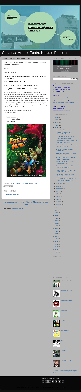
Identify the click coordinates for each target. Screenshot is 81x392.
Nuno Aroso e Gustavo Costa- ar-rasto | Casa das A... (66, 154)
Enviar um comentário (12, 194)
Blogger (63, 387)
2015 (56, 226)
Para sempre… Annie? (67, 290)
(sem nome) (64, 310)
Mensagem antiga (40, 202)
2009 (56, 241)
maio (58, 199)
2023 (56, 125)
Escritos (63, 350)
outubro (58, 186)
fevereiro (59, 204)
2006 (56, 249)
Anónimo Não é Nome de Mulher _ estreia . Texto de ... (66, 145)
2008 (56, 244)
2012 (56, 234)
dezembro (59, 130)
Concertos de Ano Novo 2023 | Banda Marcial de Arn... (65, 166)
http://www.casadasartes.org (60, 97)
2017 (56, 220)
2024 (56, 122)
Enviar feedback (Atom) (18, 208)
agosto (58, 191)
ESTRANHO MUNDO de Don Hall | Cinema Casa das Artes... (66, 179)
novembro (59, 183)
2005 (56, 252)
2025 (56, 120)
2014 (56, 228)
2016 (56, 223)
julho (57, 194)
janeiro (58, 207)
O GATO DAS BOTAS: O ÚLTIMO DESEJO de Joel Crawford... (66, 171)
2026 (56, 117)
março (58, 201)
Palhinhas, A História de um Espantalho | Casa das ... (64, 133)
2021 (56, 210)
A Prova (63, 320)
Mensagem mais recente (13, 202)
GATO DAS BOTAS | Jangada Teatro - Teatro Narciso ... (65, 175)
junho (58, 196)
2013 (56, 231)
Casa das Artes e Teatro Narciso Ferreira (34, 53)
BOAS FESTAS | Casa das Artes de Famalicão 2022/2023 (66, 162)
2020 (56, 213)
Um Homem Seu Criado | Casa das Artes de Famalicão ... (66, 141)
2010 (56, 239)
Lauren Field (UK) (66, 360)
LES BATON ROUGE (67, 280)
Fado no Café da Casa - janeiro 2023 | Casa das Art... (65, 158)
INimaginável (64, 330)
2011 (56, 236)
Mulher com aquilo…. (67, 300)
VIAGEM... (64, 340)
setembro (59, 188)
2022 (56, 127)
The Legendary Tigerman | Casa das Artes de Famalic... (65, 137)
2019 (56, 215)
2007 (56, 247)
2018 (56, 218)
